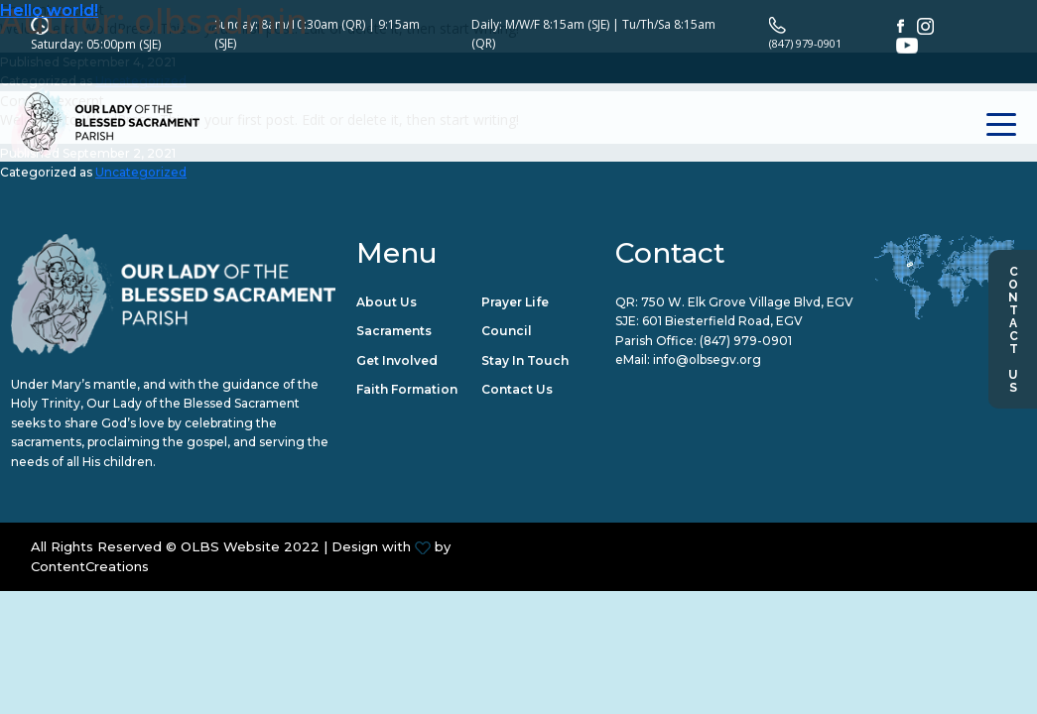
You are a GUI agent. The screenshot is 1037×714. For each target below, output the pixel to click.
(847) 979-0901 (746, 341)
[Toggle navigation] (1001, 97)
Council (506, 332)
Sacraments (394, 332)
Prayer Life (515, 303)
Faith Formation (406, 391)
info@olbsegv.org (707, 361)
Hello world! (49, 10)
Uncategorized (141, 173)
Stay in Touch (525, 361)
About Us (386, 303)
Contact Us (1013, 329)
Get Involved (397, 361)
